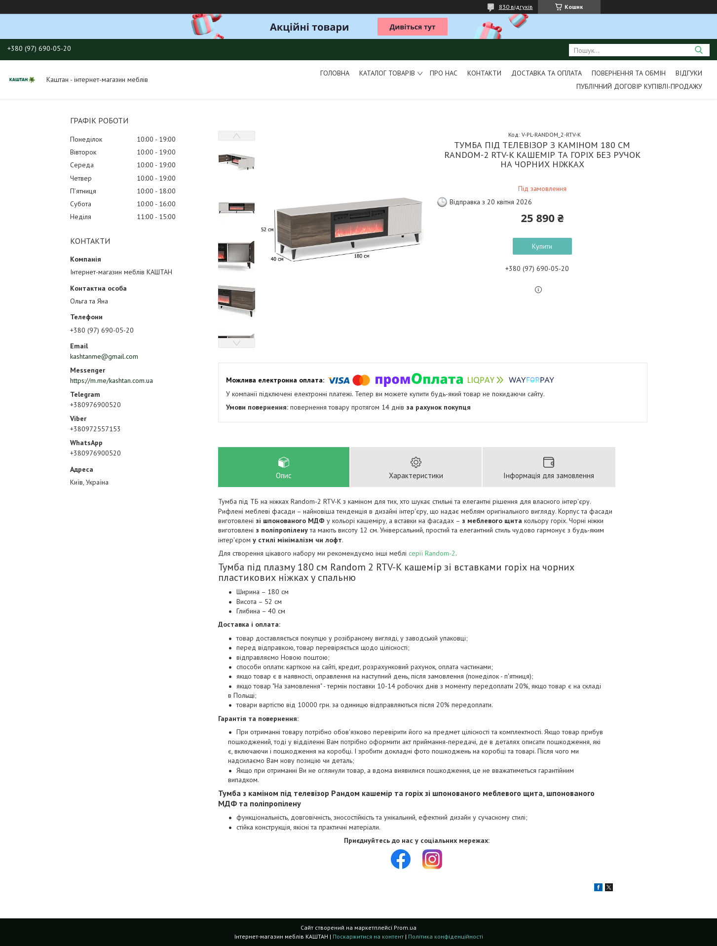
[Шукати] (698, 50)
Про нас (443, 73)
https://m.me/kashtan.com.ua (111, 380)
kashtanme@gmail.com (104, 356)
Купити (542, 246)
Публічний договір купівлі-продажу (639, 86)
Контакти (484, 73)
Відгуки (689, 73)
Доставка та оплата (546, 73)
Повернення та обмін (629, 73)
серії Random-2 (432, 553)
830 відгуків (516, 6)
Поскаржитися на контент (368, 936)
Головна (334, 73)
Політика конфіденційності (445, 936)
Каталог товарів (387, 73)
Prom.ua (405, 927)
